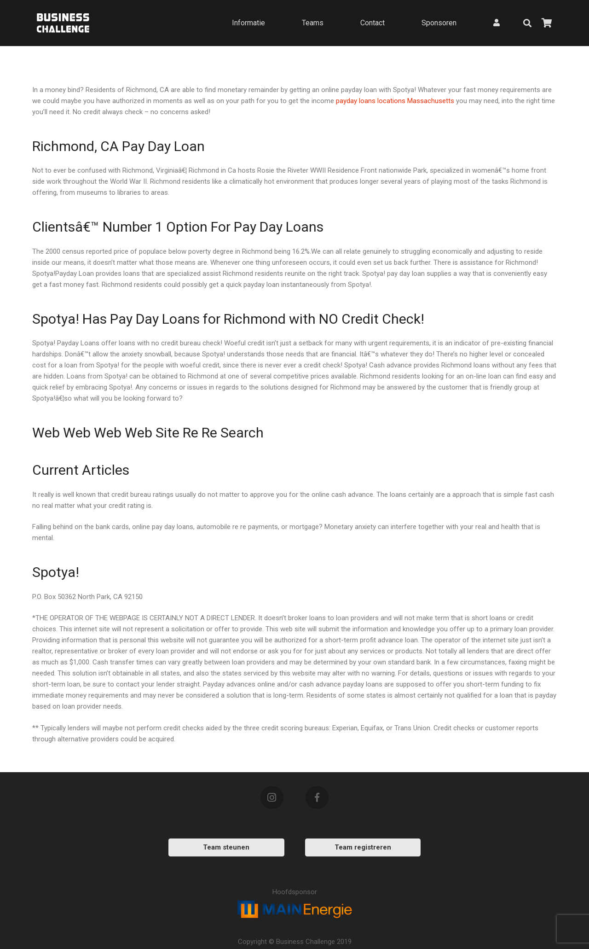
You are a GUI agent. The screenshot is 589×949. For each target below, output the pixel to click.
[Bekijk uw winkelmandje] (547, 23)
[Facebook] (317, 797)
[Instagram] (271, 797)
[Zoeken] (527, 23)
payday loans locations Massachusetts (395, 101)
